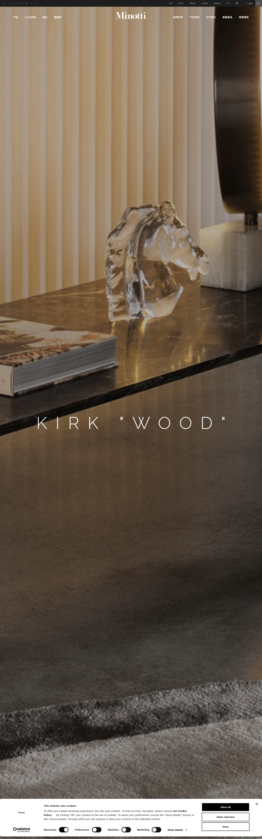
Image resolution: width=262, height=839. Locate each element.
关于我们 (211, 17)
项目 (44, 17)
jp (31, 3)
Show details (175, 832)
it (9, 3)
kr (35, 3)
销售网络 (244, 17)
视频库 (57, 17)
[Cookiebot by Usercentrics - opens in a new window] (21, 832)
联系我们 (217, 3)
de (13, 3)
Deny (226, 829)
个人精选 (254, 3)
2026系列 (30, 17)
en (4, 3)
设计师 (180, 3)
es (22, 3)
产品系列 (195, 17)
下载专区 (192, 3)
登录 (170, 3)
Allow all (226, 809)
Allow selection (225, 819)
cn (26, 3)
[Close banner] (257, 806)
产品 (15, 17)
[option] (131, 423)
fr (17, 3)
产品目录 (205, 3)
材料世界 (178, 17)
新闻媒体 (227, 17)
